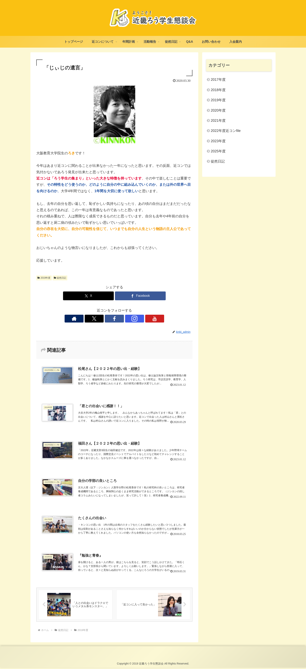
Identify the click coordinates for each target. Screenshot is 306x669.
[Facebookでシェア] (140, 295)
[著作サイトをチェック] (96, 319)
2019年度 (44, 277)
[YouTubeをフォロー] (132, 319)
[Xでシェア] (88, 295)
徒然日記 (60, 277)
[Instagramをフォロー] (123, 319)
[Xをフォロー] (105, 319)
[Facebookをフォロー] (114, 319)
